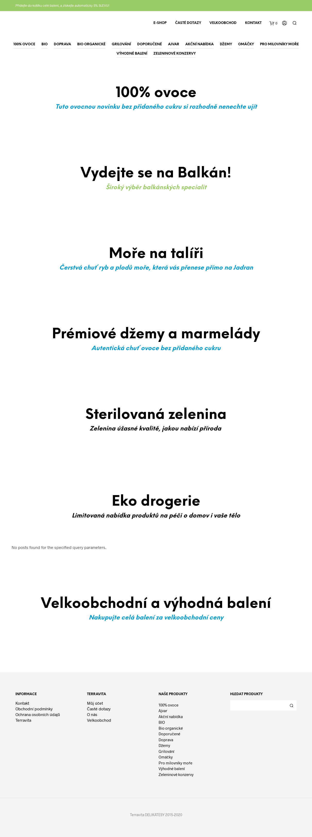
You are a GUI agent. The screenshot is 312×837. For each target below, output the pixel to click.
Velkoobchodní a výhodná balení (156, 604)
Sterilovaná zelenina (156, 415)
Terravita (23, 720)
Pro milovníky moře (175, 763)
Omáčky (166, 757)
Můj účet (95, 703)
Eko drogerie (156, 501)
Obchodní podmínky (34, 708)
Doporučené (169, 733)
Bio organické (171, 728)
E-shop (160, 23)
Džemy (164, 745)
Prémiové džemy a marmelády (156, 334)
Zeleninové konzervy (176, 774)
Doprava (166, 739)
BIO (162, 722)
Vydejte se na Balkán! (156, 173)
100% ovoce (168, 705)
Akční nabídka (171, 716)
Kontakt (253, 23)
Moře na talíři (156, 254)
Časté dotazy (188, 23)
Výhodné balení (172, 768)
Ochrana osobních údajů (37, 714)
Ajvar (163, 710)
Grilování (166, 751)
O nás (92, 714)
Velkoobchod (223, 23)
